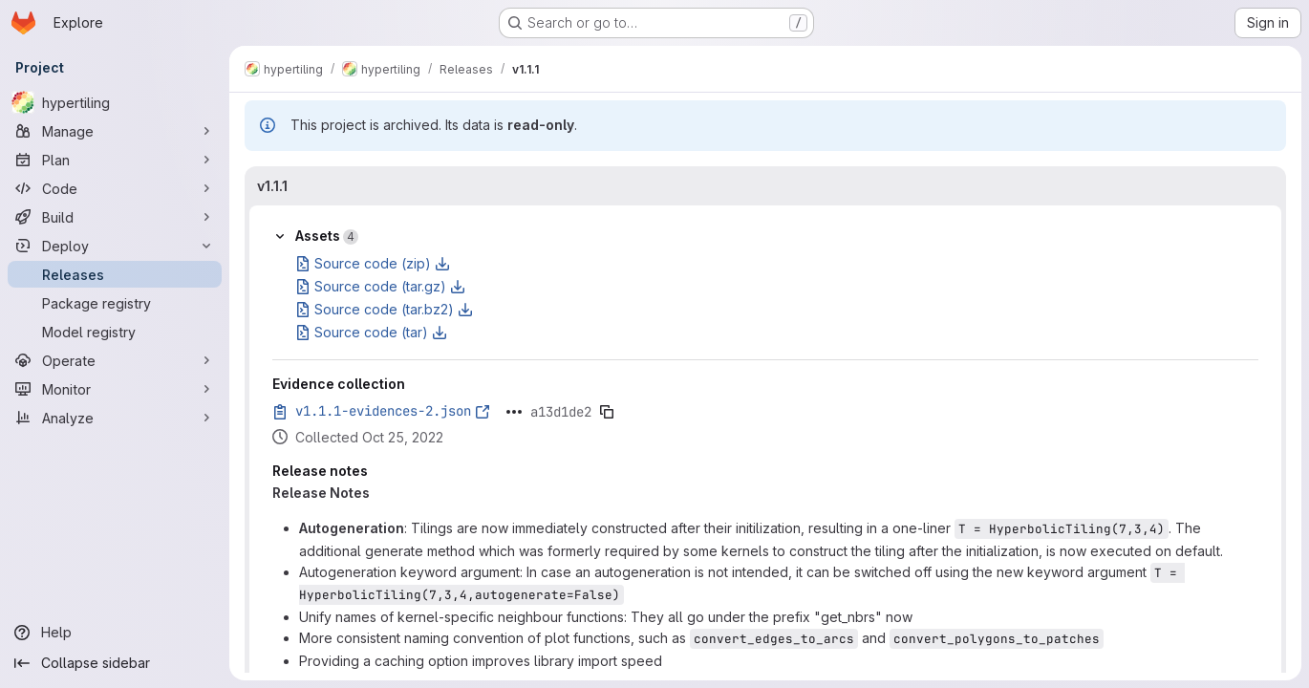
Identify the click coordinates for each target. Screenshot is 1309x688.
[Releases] (115, 274)
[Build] (115, 217)
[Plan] (115, 159)
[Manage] (115, 131)
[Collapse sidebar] (115, 663)
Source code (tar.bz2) (384, 309)
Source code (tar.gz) (380, 286)
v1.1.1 (272, 186)
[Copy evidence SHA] (606, 412)
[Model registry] (115, 331)
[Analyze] (115, 417)
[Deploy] (115, 245)
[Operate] (115, 360)
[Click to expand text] (514, 411)
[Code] (115, 188)
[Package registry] (115, 303)
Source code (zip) (372, 263)
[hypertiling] (115, 102)
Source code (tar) (371, 332)
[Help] (115, 632)
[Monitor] (115, 389)
